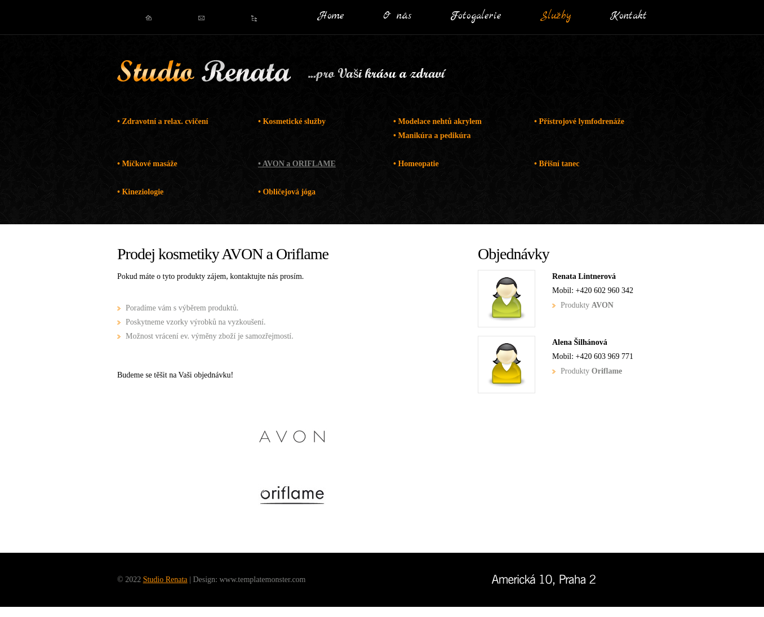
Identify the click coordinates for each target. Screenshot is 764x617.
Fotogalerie (475, 16)
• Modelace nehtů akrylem (437, 121)
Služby (555, 16)
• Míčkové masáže (147, 163)
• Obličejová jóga (287, 192)
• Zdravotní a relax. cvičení (162, 121)
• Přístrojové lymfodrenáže (579, 121)
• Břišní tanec (556, 163)
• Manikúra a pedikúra (432, 135)
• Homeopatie (416, 163)
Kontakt (628, 16)
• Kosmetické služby (292, 121)
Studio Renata (204, 73)
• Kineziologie (140, 192)
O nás (397, 16)
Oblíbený (254, 18)
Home (331, 16)
